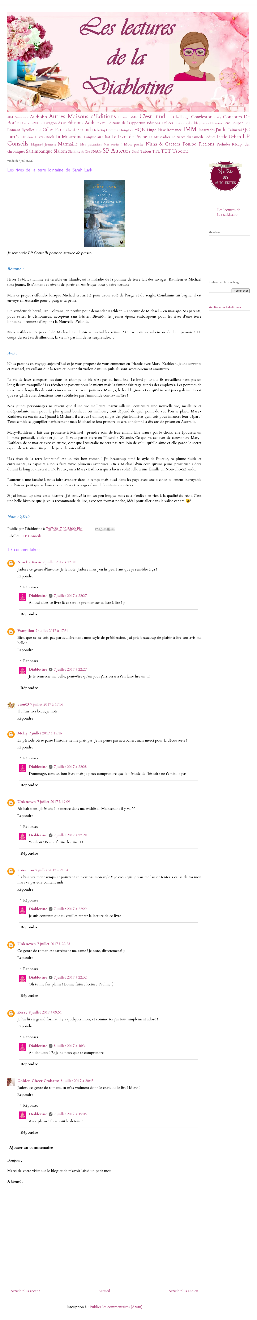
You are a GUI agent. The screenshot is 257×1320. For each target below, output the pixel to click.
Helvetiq (98, 130)
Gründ (84, 130)
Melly (22, 733)
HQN (140, 130)
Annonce (22, 117)
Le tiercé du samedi (187, 137)
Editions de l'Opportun (126, 123)
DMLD (36, 123)
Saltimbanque (39, 151)
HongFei (126, 130)
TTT (166, 151)
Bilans (123, 117)
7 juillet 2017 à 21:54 (51, 870)
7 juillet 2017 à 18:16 (45, 733)
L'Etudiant (27, 137)
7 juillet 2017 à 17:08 (59, 562)
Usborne (180, 151)
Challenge (181, 117)
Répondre (25, 576)
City (217, 117)
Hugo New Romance (164, 130)
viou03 (23, 704)
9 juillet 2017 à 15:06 (70, 1114)
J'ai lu (221, 130)
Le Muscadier (159, 137)
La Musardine (68, 137)
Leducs (209, 137)
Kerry (22, 1012)
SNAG (96, 151)
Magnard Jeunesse (43, 145)
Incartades (206, 130)
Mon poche (134, 144)
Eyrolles (27, 130)
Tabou (145, 151)
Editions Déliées (160, 123)
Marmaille (68, 144)
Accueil (104, 1291)
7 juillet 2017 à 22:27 (70, 595)
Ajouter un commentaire (31, 1147)
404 (10, 117)
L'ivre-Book (44, 137)
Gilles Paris (53, 130)
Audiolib (38, 117)
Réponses (30, 587)
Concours (232, 117)
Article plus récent (25, 1291)
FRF (39, 130)
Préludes (223, 144)
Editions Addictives (86, 123)
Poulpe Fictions (198, 144)
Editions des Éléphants (192, 123)
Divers (24, 123)
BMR (133, 117)
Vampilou (25, 630)
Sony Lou (25, 870)
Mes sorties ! (113, 145)
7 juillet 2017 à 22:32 (70, 977)
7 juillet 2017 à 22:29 (70, 909)
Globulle (71, 130)
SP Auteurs (116, 151)
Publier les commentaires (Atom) (116, 1307)
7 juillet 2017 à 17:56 (46, 704)
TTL (156, 151)
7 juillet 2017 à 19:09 (53, 801)
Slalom (60, 151)
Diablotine (38, 595)
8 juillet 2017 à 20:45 (77, 1080)
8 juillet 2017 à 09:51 (45, 1012)
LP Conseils (31, 536)
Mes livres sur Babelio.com (225, 307)
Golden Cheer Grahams (38, 1080)
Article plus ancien (183, 1291)
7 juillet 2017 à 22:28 (70, 766)
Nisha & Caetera (163, 144)
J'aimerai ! (236, 130)
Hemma (112, 130)
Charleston (202, 117)
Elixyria (216, 123)
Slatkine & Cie (79, 151)
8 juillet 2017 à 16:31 (70, 1045)
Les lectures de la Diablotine (228, 212)
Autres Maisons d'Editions (82, 116)
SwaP (136, 152)
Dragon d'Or (55, 123)
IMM (190, 129)
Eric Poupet (233, 123)
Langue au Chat (97, 137)
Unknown (26, 801)
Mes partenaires (91, 145)
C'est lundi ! (155, 116)
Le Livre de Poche (129, 137)
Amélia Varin (29, 562)
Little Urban (229, 137)
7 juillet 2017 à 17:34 (51, 630)
